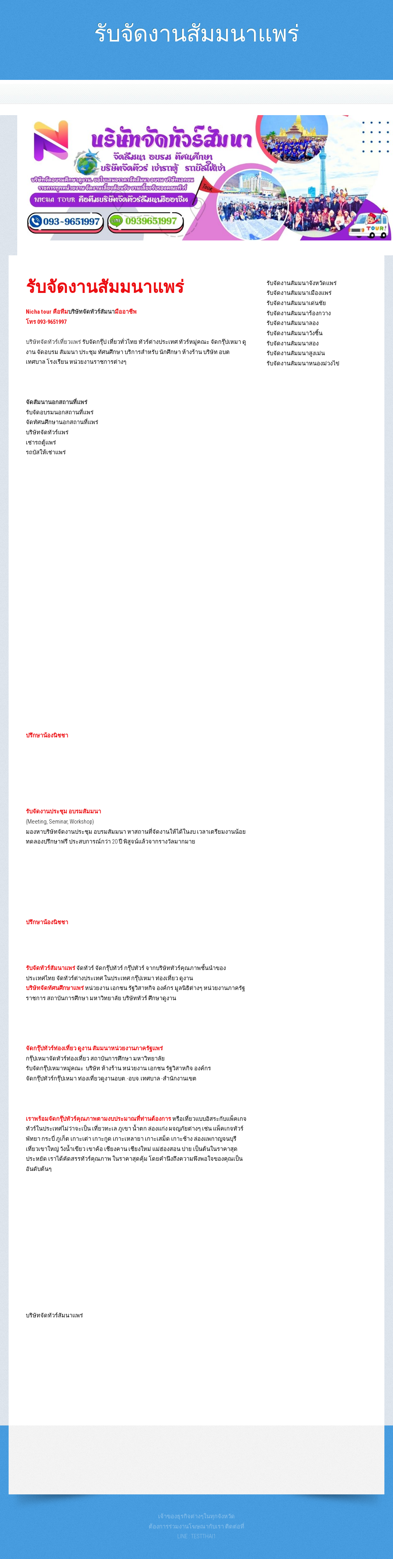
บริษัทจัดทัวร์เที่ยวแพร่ (53, 341)
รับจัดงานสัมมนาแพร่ (196, 29)
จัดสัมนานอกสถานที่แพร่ (56, 402)
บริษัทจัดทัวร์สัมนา (91, 311)
